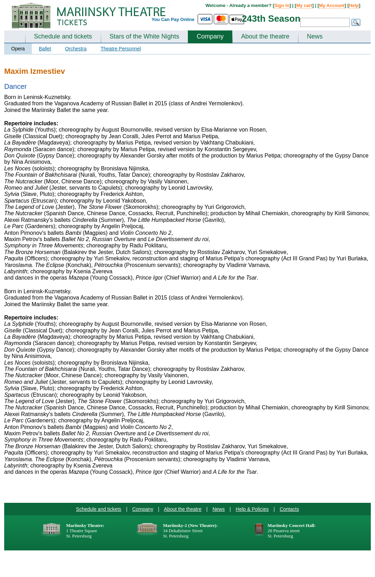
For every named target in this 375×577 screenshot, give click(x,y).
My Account (332, 5)
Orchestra (75, 48)
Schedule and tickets (63, 36)
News (315, 36)
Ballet (45, 48)
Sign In (281, 5)
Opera (18, 48)
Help (354, 5)
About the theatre (265, 36)
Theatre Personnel (120, 48)
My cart (304, 5)
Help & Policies (252, 509)
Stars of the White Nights (144, 36)
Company (210, 36)
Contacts (289, 509)
